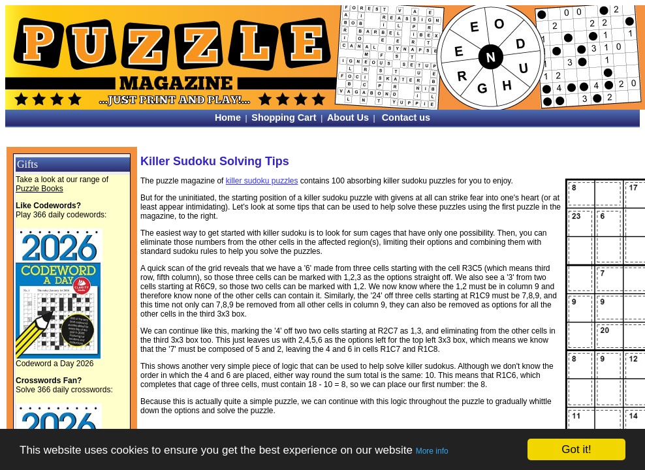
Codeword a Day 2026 (54, 363)
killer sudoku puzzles (262, 180)
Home (228, 117)
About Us (348, 117)
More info (432, 451)
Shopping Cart (283, 117)
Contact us (406, 117)
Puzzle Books (39, 188)
